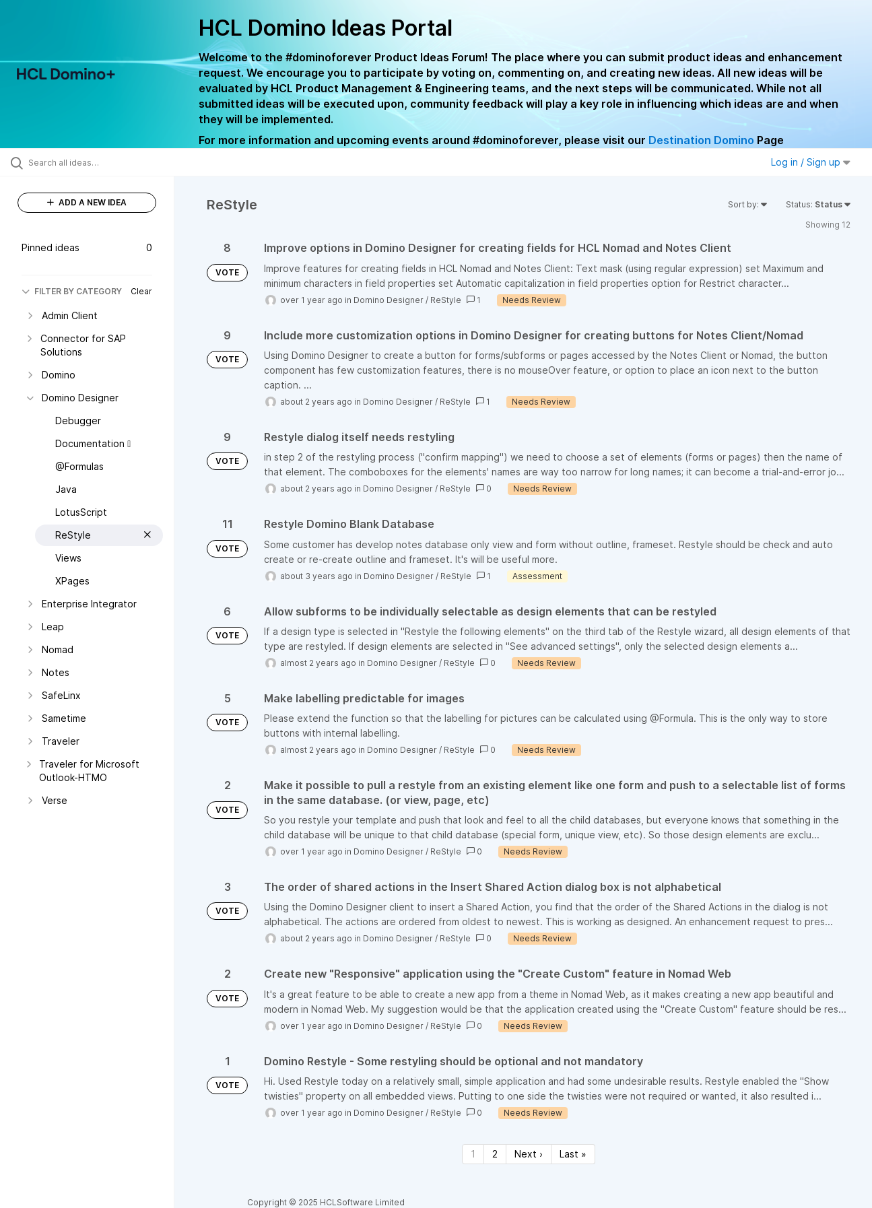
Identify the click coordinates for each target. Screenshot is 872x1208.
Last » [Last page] (573, 1154)
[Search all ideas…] (104, 162)
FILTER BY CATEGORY (72, 291)
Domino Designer (389, 300)
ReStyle (445, 300)
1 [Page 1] (473, 1154)
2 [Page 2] (495, 1154)
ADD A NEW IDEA (87, 202)
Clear (141, 291)
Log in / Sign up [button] (810, 162)
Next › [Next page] (528, 1154)
